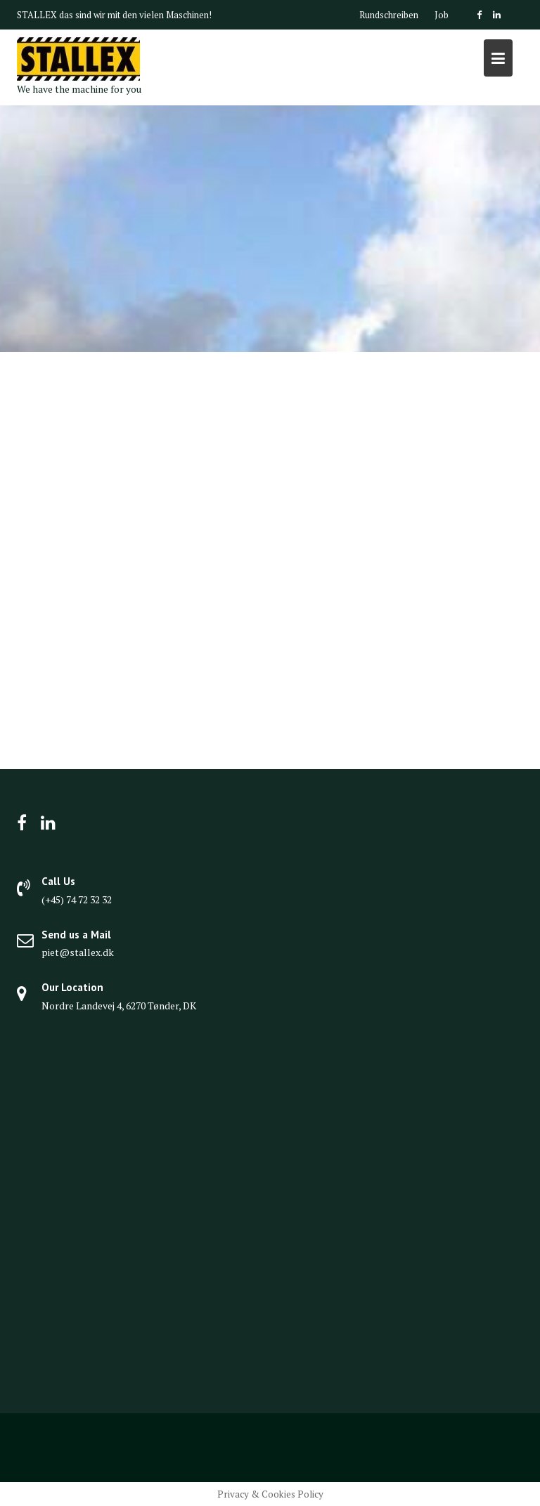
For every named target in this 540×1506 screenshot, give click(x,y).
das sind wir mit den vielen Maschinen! (135, 14)
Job (442, 14)
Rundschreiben (388, 14)
